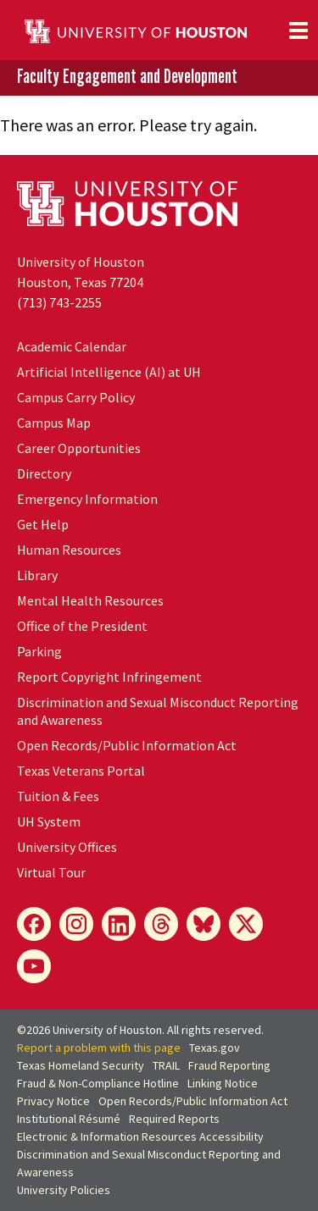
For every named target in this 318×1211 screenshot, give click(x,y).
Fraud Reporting (229, 1065)
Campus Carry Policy (76, 397)
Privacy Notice (53, 1101)
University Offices (67, 846)
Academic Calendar (71, 346)
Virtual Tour (51, 872)
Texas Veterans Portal (81, 770)
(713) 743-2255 (59, 302)
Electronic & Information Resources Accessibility (140, 1136)
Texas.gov (214, 1047)
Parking (39, 651)
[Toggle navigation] (298, 30)
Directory (44, 473)
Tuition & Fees (58, 796)
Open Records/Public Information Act (127, 745)
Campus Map (54, 422)
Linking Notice (222, 1083)
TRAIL (166, 1065)
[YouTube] (34, 966)
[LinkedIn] (119, 924)
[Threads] (161, 924)
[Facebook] (34, 924)
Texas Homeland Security (80, 1065)
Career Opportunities (79, 448)
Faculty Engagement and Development (127, 76)
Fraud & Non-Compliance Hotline (98, 1083)
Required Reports (174, 1118)
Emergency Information (87, 498)
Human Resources (69, 549)
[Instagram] (76, 924)
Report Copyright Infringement (109, 676)
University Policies (63, 1189)
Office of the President (82, 625)
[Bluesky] (203, 924)
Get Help (43, 524)
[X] (246, 924)
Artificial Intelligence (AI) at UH (109, 371)
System (49, 821)
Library (37, 575)
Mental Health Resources (90, 600)
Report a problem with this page (99, 1047)
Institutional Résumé (68, 1118)
